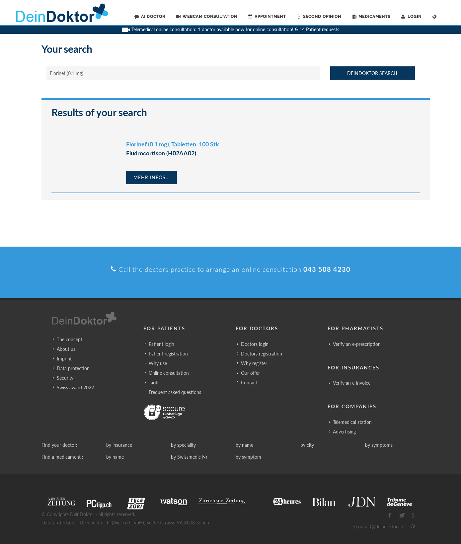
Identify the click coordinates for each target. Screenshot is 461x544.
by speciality (183, 445)
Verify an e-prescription (357, 344)
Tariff (154, 382)
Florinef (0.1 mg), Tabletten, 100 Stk (172, 144)
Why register (254, 363)
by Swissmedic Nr (189, 457)
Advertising (344, 431)
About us (66, 349)
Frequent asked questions (175, 392)
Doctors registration (261, 353)
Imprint (64, 358)
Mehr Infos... (151, 177)
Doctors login (255, 344)
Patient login (161, 344)
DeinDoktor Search (372, 73)
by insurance (119, 445)
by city (307, 445)
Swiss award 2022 (75, 387)
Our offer (250, 373)
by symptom (248, 457)
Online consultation (169, 373)
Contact (249, 382)
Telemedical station (352, 422)
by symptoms (379, 445)
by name (244, 445)
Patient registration (168, 353)
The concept (69, 339)
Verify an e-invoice (351, 383)
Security (65, 378)
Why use (158, 363)
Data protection (73, 368)
